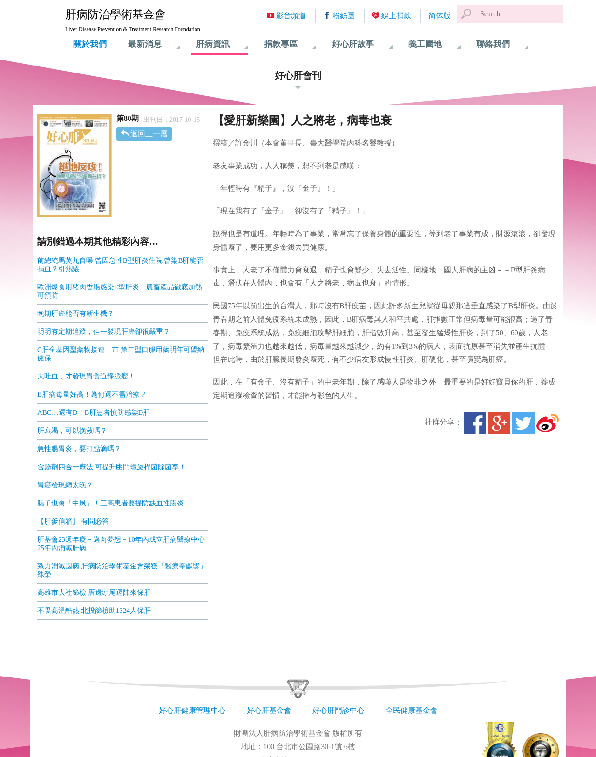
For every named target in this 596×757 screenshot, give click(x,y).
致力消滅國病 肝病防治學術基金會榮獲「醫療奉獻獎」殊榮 (122, 570)
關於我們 (90, 44)
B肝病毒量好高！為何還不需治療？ (92, 394)
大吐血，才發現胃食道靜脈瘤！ (86, 376)
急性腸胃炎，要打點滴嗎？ (79, 448)
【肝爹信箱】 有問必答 (73, 521)
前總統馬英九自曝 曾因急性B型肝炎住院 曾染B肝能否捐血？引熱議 (120, 264)
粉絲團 (343, 16)
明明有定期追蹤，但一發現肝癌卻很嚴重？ (103, 331)
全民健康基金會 (412, 710)
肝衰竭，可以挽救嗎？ (72, 430)
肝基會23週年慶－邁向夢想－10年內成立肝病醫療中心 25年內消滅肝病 (121, 543)
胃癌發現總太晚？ (65, 485)
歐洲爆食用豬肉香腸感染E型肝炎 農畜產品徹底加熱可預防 (119, 291)
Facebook (475, 423)
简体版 (439, 16)
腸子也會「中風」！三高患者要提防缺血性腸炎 (110, 503)
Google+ (499, 423)
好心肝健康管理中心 (192, 710)
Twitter (523, 423)
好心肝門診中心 (338, 710)
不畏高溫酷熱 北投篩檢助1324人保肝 (95, 610)
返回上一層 (149, 134)
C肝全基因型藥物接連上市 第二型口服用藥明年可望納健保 (120, 354)
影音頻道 (291, 16)
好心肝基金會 (269, 710)
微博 (547, 423)
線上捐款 (396, 16)
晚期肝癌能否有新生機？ (75, 313)
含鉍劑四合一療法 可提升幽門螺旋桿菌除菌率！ (111, 467)
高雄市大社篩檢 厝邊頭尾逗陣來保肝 (95, 592)
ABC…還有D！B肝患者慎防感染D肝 (93, 412)
